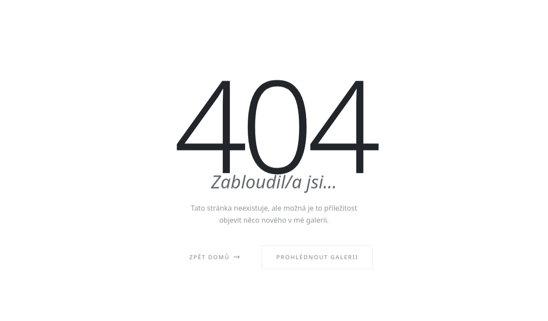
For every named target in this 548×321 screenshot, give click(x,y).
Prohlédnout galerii (317, 259)
